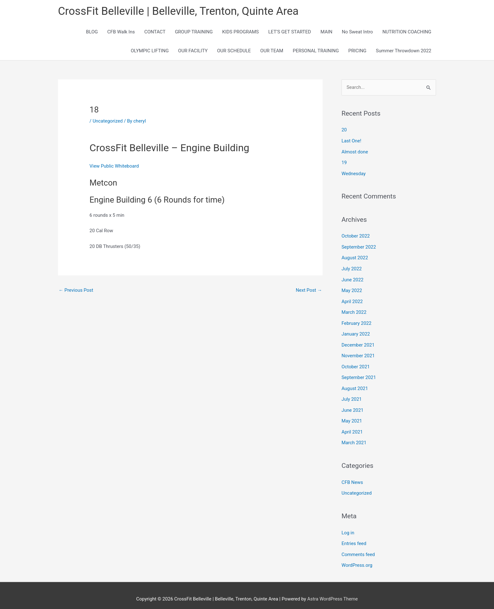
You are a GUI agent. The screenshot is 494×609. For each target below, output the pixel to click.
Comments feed (358, 547)
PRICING (357, 51)
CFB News (352, 476)
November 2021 (358, 352)
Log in (348, 526)
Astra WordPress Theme (332, 592)
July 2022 (352, 267)
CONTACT (154, 32)
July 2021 (352, 395)
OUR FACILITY (193, 51)
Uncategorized (108, 121)
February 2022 (357, 320)
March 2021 (354, 437)
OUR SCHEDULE (234, 51)
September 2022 (359, 246)
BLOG (92, 32)
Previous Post (76, 290)
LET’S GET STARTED (289, 32)
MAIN (326, 32)
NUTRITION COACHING (406, 32)
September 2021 (359, 373)
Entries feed (354, 537)
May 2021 (352, 416)
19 (344, 162)
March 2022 (354, 310)
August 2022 (355, 256)
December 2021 (358, 341)
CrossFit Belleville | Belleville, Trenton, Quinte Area (179, 11)
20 (344, 130)
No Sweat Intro (357, 32)
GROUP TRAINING (194, 32)
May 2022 (352, 288)
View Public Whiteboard (114, 166)
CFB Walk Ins (121, 32)
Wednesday (354, 172)
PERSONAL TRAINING (316, 51)
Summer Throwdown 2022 (403, 51)
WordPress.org (357, 558)
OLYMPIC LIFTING (150, 51)
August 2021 (355, 384)
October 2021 (356, 362)
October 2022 (356, 235)
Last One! (351, 141)
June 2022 (353, 277)
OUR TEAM (271, 51)
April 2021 (352, 426)
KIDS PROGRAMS (240, 32)
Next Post (309, 290)
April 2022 (352, 299)
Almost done (355, 151)
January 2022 (356, 331)
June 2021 (353, 405)
